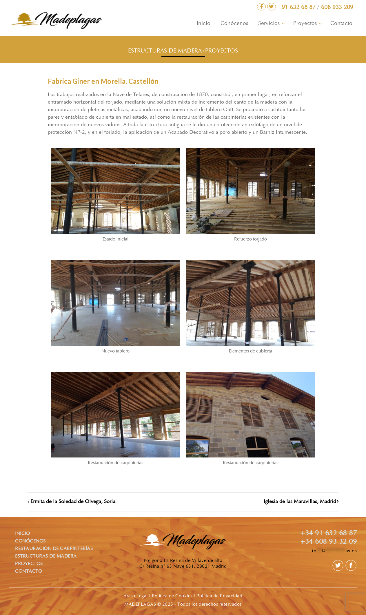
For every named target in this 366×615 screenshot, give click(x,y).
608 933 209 (337, 7)
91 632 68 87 (299, 7)
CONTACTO (28, 571)
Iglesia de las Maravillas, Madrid (300, 501)
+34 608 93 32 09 (329, 542)
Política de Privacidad (219, 596)
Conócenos (234, 23)
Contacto (341, 23)
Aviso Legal (135, 596)
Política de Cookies (172, 596)
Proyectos (305, 23)
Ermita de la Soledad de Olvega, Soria (72, 501)
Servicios (269, 23)
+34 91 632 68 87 (329, 533)
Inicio (203, 23)
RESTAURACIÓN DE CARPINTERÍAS (54, 549)
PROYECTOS (221, 51)
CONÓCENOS (30, 541)
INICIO (22, 533)
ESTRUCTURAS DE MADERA (165, 51)
